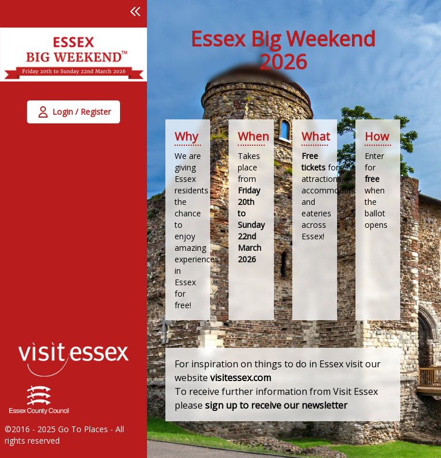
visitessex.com (240, 377)
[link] (73, 61)
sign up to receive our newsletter (276, 405)
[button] (135, 11)
